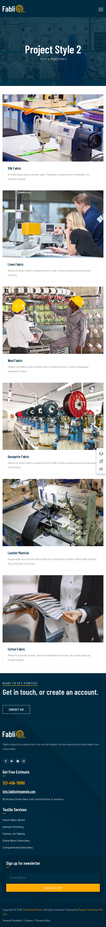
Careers (29, 920)
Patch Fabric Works (14, 819)
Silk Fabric (14, 168)
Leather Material (18, 553)
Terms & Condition (12, 920)
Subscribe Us (53, 888)
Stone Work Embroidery (16, 840)
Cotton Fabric (16, 649)
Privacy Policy (43, 920)
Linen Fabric (16, 264)
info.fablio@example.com (19, 791)
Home (43, 58)
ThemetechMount (33, 909)
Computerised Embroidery (18, 847)
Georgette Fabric (18, 457)
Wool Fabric (15, 360)
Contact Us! (16, 709)
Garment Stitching (13, 826)
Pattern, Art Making (14, 833)
